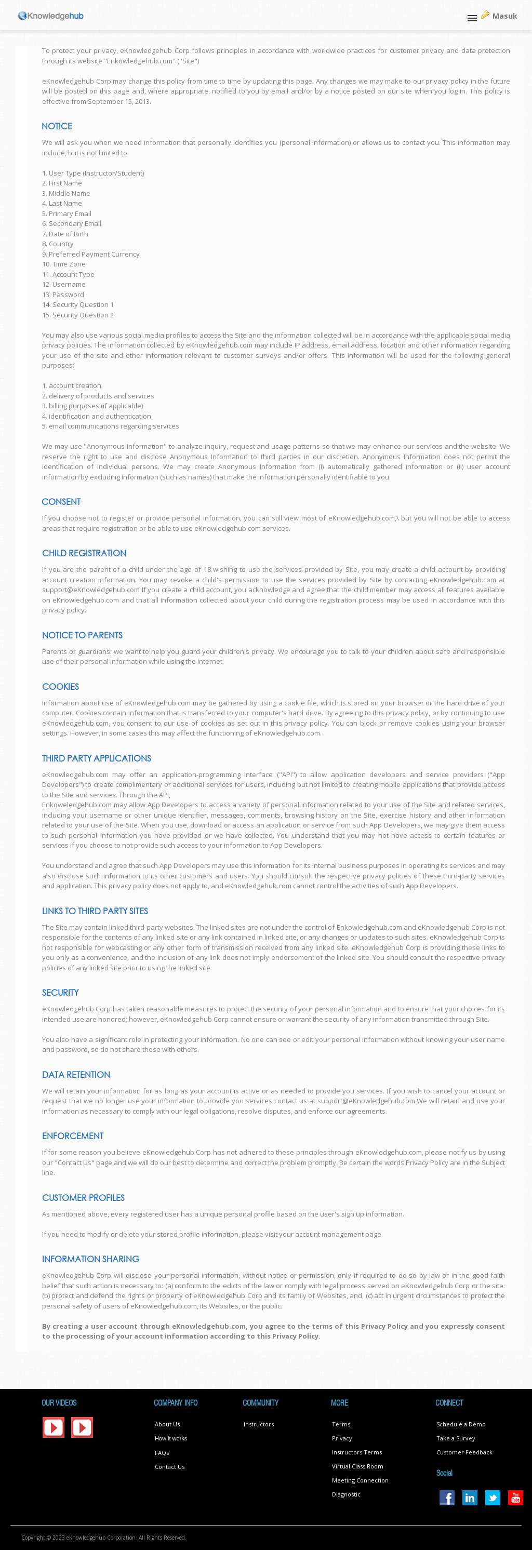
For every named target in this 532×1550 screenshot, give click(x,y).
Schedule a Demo (461, 1424)
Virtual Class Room (357, 1466)
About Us (167, 1424)
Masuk (505, 16)
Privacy (342, 1438)
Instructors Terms (357, 1452)
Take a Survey (455, 1438)
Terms (341, 1424)
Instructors (259, 1424)
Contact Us (169, 1467)
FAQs (162, 1453)
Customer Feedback (464, 1452)
